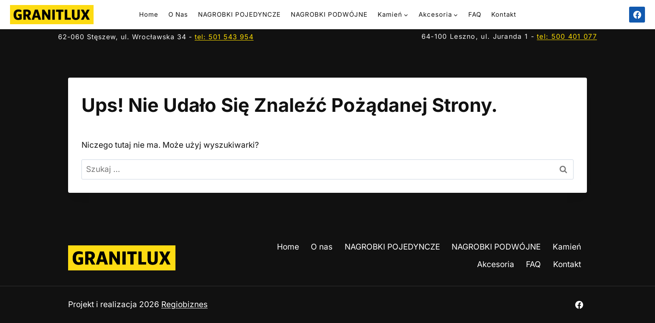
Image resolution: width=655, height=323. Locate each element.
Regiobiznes (184, 304)
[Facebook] (637, 15)
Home (148, 14)
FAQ (474, 14)
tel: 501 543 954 (224, 37)
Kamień (567, 247)
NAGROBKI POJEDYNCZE (239, 14)
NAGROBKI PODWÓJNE (329, 14)
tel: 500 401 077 (567, 36)
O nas (178, 14)
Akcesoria (495, 264)
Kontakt (503, 14)
